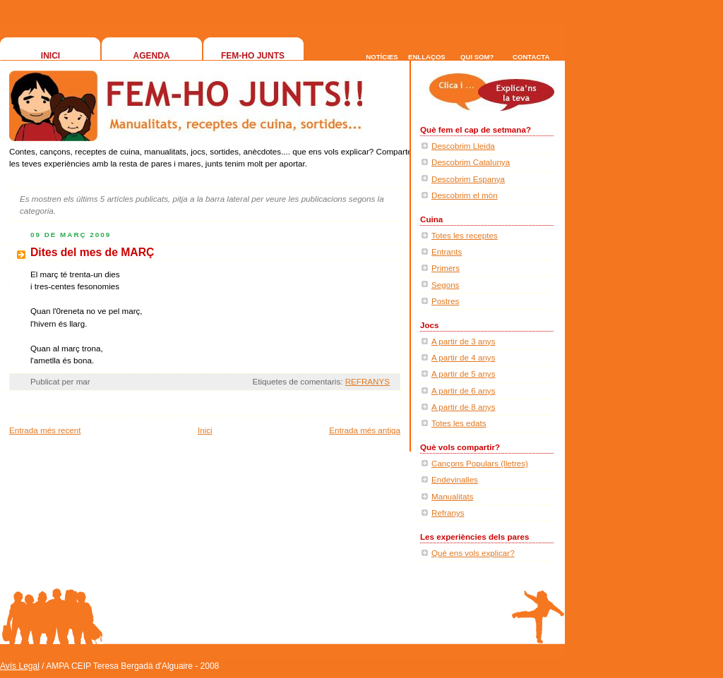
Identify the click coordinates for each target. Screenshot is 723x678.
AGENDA (151, 56)
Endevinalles (454, 479)
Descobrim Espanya (468, 178)
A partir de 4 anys (463, 357)
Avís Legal (20, 666)
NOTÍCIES (382, 57)
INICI (50, 56)
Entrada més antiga (364, 430)
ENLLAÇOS (427, 57)
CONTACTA (531, 57)
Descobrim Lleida (463, 145)
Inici (205, 430)
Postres (445, 300)
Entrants (446, 251)
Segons (445, 284)
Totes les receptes (464, 235)
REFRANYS (367, 381)
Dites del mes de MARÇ (92, 252)
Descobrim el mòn (464, 195)
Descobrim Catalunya (470, 162)
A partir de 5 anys (463, 373)
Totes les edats (458, 423)
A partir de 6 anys (463, 390)
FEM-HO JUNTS (253, 56)
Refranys (448, 512)
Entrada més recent (44, 430)
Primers (445, 267)
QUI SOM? (477, 57)
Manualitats (452, 496)
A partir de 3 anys (463, 341)
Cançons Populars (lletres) (479, 463)
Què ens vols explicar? (473, 552)
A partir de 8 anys (463, 406)
